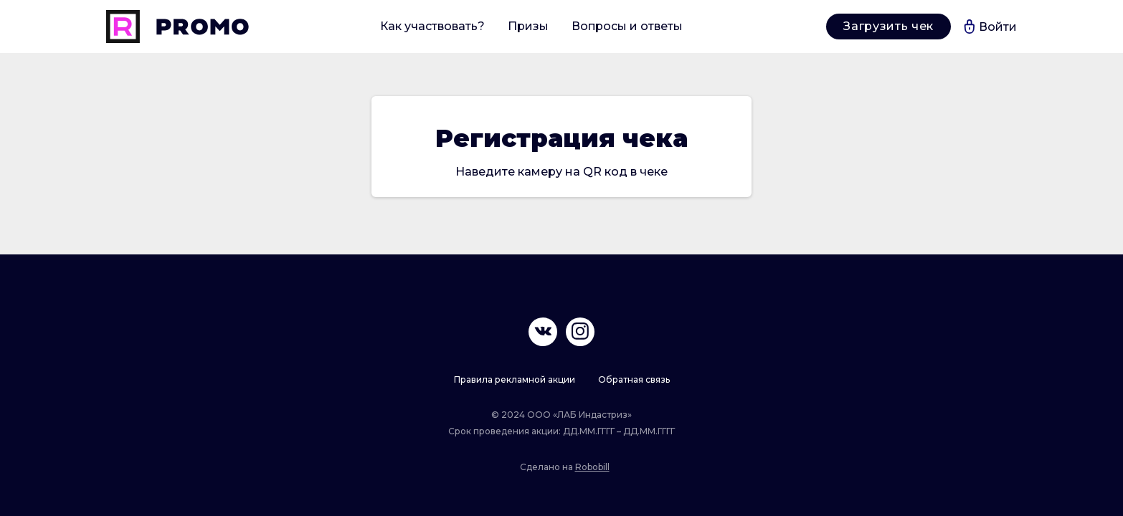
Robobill (592, 467)
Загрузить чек (888, 26)
